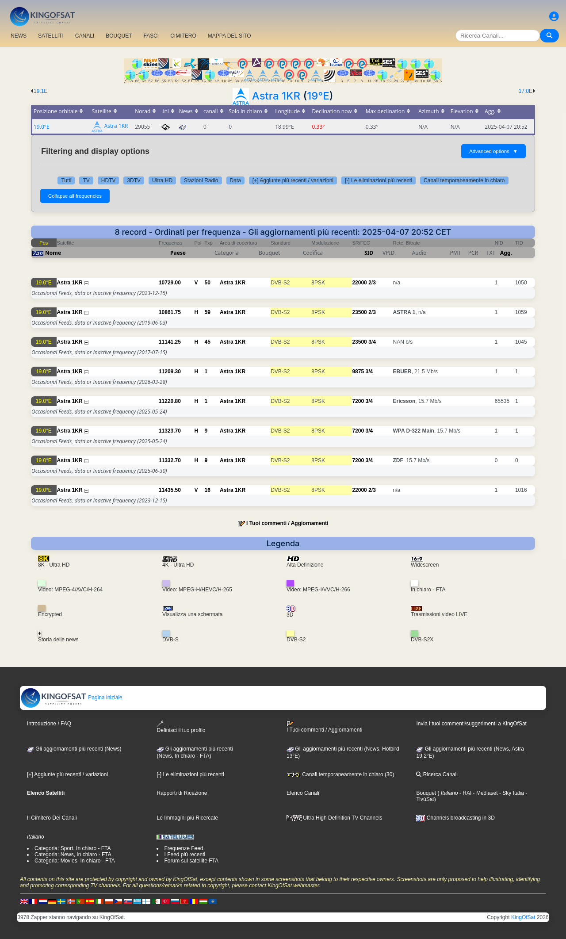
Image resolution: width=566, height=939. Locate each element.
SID (368, 253)
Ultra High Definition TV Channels (334, 818)
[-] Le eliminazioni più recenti (378, 180)
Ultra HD (162, 180)
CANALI (84, 36)
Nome (53, 253)
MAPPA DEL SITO (229, 36)
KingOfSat (523, 917)
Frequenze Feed (183, 848)
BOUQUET (119, 36)
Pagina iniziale (71, 697)
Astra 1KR (276, 95)
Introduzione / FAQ (49, 724)
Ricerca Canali (436, 774)
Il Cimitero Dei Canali (52, 818)
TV (86, 180)
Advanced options (493, 151)
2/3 (372, 283)
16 (207, 490)
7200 (358, 401)
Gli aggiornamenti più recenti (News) (74, 749)
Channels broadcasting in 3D (455, 818)
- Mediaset (484, 793)
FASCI (151, 36)
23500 (359, 312)
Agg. (506, 253)
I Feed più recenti (184, 854)
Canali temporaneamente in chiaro (464, 180)
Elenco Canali (303, 793)
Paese (178, 253)
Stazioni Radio (201, 180)
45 (207, 342)
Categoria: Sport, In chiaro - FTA (72, 848)
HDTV (108, 180)
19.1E (40, 91)
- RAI (465, 793)
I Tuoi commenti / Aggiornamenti (287, 523)
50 (207, 283)
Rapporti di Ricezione (182, 793)
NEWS (19, 36)
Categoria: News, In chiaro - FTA (72, 854)
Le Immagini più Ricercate (187, 818)
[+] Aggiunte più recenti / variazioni (292, 180)
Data (235, 180)
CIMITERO (183, 36)
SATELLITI (51, 36)
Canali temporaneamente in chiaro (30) (340, 774)
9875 (358, 371)
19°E (318, 95)
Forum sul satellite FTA (191, 861)
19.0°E (42, 126)
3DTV (134, 180)
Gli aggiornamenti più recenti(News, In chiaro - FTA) (195, 752)
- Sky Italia (511, 793)
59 (207, 312)
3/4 (372, 342)
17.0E (525, 91)
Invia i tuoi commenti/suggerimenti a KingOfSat (471, 724)
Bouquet (426, 793)
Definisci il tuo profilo (181, 727)
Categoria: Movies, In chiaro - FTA (74, 861)
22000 (359, 283)
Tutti (66, 180)
